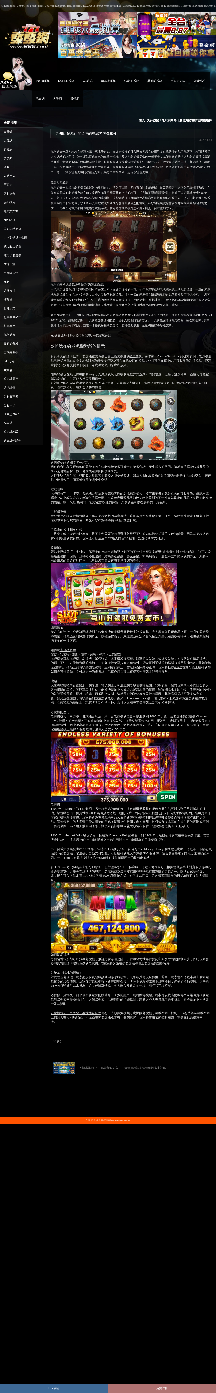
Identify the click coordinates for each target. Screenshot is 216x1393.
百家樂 (8, 184)
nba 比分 (9, 220)
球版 (6, 167)
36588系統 (43, 81)
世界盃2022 (11, 414)
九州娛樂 (9, 334)
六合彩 (8, 370)
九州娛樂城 (11, 211)
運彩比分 (9, 193)
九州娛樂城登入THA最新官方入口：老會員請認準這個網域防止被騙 (109, 1068)
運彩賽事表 (11, 396)
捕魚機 (8, 299)
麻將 (6, 282)
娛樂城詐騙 (11, 431)
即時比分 (200, 81)
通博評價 (9, 387)
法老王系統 (131, 81)
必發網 (74, 98)
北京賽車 (9, 326)
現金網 (40, 98)
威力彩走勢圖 (12, 246)
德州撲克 (9, 202)
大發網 (57, 98)
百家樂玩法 (11, 273)
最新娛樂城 (11, 343)
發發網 (8, 158)
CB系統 (88, 81)
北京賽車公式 (12, 317)
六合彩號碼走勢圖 (15, 237)
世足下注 (9, 264)
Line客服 (54, 1388)
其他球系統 (154, 81)
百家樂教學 (11, 352)
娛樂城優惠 (11, 378)
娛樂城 (8, 423)
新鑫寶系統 (108, 81)
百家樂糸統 (178, 81)
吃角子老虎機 (12, 255)
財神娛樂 (9, 308)
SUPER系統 (66, 81)
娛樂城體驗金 (12, 440)
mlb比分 (9, 361)
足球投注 (9, 290)
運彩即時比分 (12, 229)
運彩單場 (9, 405)
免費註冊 (162, 1388)
